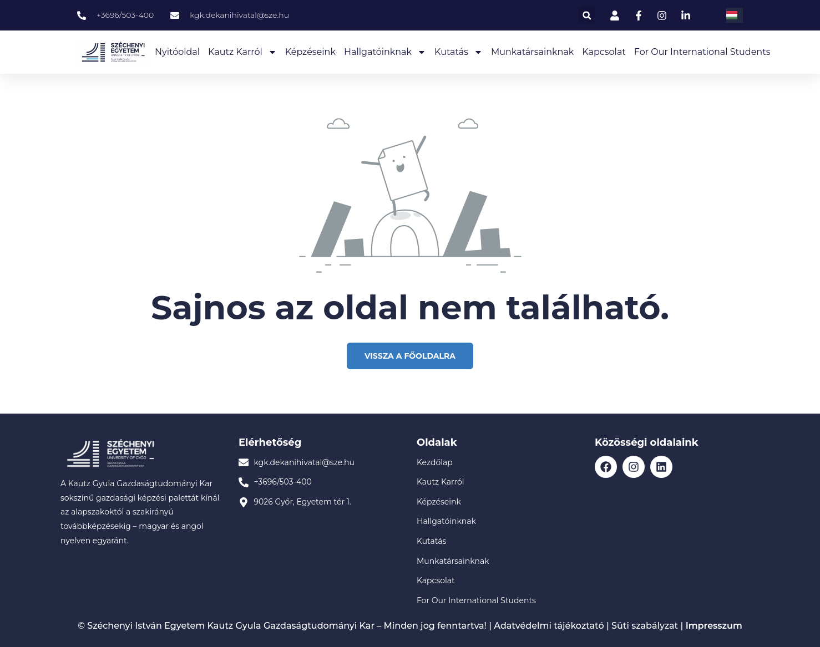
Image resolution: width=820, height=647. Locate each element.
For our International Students (702, 52)
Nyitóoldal (177, 52)
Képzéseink (310, 52)
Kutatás (458, 52)
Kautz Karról (242, 52)
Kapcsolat (604, 52)
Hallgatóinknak (385, 52)
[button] (586, 15)
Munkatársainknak (532, 52)
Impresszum (714, 625)
